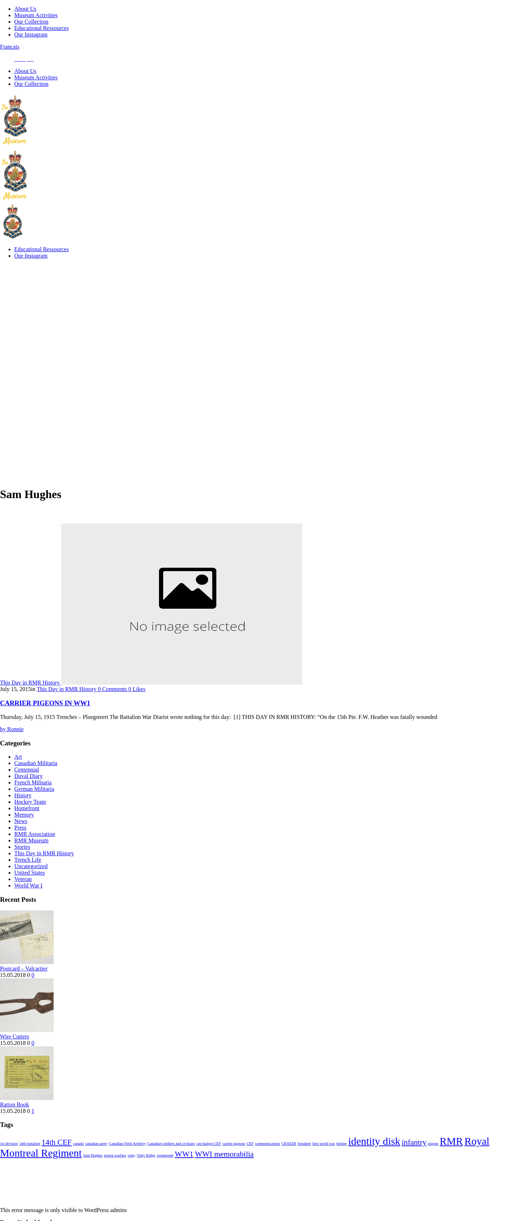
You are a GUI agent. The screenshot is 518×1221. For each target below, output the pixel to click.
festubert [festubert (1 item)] (304, 1157)
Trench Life (27, 873)
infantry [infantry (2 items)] (414, 1155)
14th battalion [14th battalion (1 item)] (29, 1157)
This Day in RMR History (44, 867)
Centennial (26, 783)
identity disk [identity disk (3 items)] (374, 1154)
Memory (24, 828)
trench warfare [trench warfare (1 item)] (115, 1169)
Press (20, 841)
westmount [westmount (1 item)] (165, 1169)
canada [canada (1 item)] (78, 1157)
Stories (22, 860)
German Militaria (34, 802)
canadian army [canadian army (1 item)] (96, 1157)
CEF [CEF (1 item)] (250, 1157)
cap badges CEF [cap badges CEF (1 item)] (208, 1157)
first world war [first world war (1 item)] (323, 1157)
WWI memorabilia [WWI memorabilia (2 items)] (224, 1167)
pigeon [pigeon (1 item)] (433, 1157)
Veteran (23, 892)
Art (18, 770)
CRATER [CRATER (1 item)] (289, 1157)
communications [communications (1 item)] (267, 1157)
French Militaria (32, 796)
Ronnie (12, 742)
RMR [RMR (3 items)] (451, 1154)
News (20, 834)
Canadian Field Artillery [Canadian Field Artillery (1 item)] (127, 1157)
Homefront (26, 821)
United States (29, 886)
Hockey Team (30, 815)
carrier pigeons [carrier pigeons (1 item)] (234, 1157)
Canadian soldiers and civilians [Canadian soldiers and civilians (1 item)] (171, 1157)
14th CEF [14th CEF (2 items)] (56, 1155)
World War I (28, 899)
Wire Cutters (14, 1050)
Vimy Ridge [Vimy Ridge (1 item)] (146, 1169)
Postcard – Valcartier (24, 982)
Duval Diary (28, 789)
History (22, 809)
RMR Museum (31, 854)
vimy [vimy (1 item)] (131, 1169)
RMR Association (34, 847)
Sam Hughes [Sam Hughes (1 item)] (93, 1169)
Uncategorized (31, 879)
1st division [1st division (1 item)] (9, 1157)
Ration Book (14, 1118)
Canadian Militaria (35, 776)
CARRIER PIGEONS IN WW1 (45, 716)
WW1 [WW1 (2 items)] (184, 1167)
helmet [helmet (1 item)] (342, 1157)
